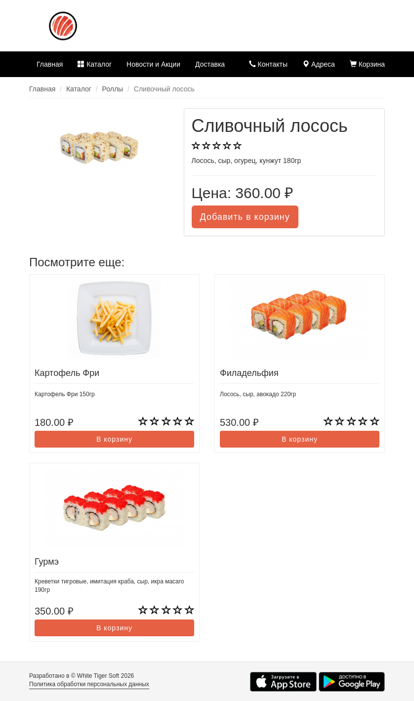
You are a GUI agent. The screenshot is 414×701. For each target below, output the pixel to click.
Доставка (210, 64)
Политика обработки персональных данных (89, 684)
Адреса (318, 64)
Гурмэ (47, 562)
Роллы (113, 89)
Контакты (268, 64)
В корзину (114, 439)
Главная (50, 64)
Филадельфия (249, 373)
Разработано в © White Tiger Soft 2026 (81, 675)
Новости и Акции (153, 64)
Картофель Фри (67, 373)
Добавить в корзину (245, 217)
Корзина (367, 64)
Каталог (95, 64)
